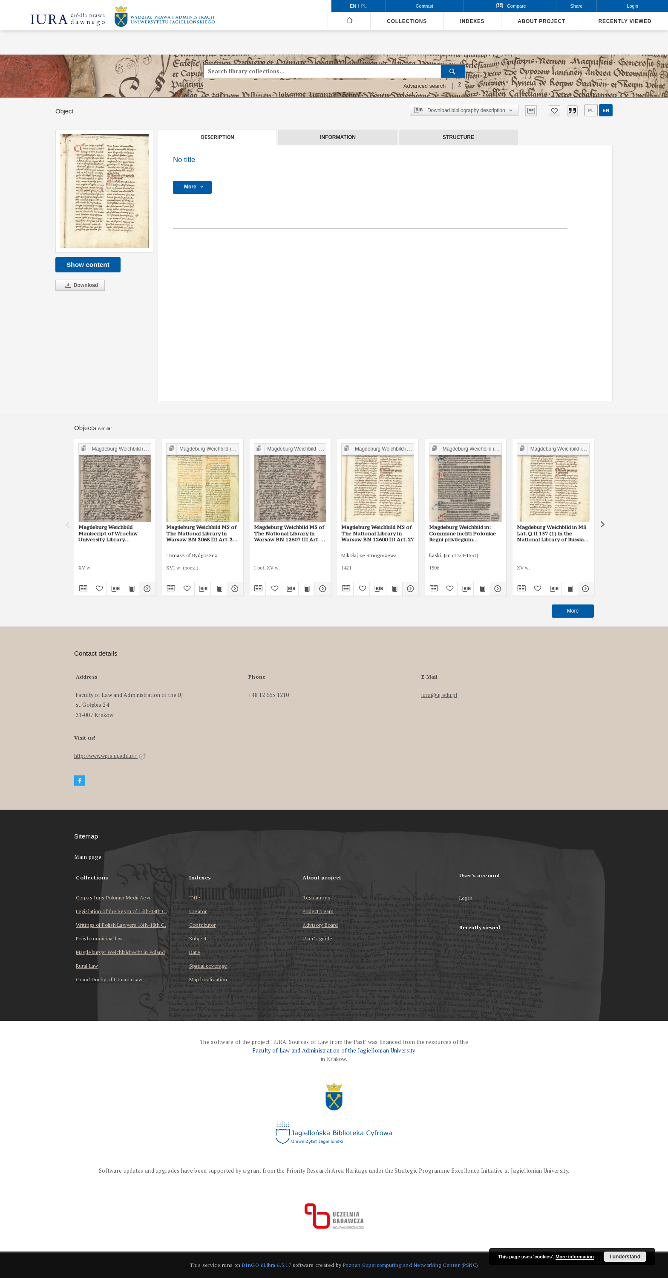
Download (80, 285)
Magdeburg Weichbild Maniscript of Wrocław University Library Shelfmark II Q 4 (108, 533)
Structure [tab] (458, 137)
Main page (88, 857)
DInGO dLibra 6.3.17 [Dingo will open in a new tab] (266, 1265)
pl (591, 110)
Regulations (316, 897)
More (573, 611)
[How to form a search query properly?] (459, 86)
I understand (625, 1257)
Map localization (208, 979)
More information (575, 1256)
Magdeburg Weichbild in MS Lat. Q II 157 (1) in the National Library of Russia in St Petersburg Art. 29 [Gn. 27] (552, 533)
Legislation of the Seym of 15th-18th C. (121, 911)
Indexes (472, 21)
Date (194, 952)
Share (576, 6)
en (605, 110)
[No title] (104, 191)
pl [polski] (364, 6)
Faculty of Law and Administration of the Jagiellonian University (334, 1050)
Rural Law (87, 966)
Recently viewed (625, 21)
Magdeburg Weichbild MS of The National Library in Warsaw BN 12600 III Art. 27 (377, 533)
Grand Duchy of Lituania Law (109, 979)
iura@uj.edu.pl (439, 695)
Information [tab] (338, 137)
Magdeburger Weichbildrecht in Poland (120, 952)
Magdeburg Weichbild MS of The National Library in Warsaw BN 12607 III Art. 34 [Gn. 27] (290, 533)
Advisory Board (320, 925)
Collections (406, 21)
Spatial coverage (208, 966)
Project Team (317, 911)
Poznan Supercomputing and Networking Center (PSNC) (410, 1265)
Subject (198, 938)
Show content (87, 264)
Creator (198, 911)
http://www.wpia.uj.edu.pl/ (110, 756)
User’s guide (317, 938)
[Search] (453, 71)
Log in (466, 898)
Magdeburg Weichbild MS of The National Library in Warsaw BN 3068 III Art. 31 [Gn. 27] (201, 533)
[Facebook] (79, 780)
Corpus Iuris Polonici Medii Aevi (113, 897)
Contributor (202, 925)
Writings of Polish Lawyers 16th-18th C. (121, 925)
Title (194, 897)
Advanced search (424, 86)
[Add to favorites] (554, 110)
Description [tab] (217, 137)
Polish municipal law (99, 938)
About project (541, 21)
